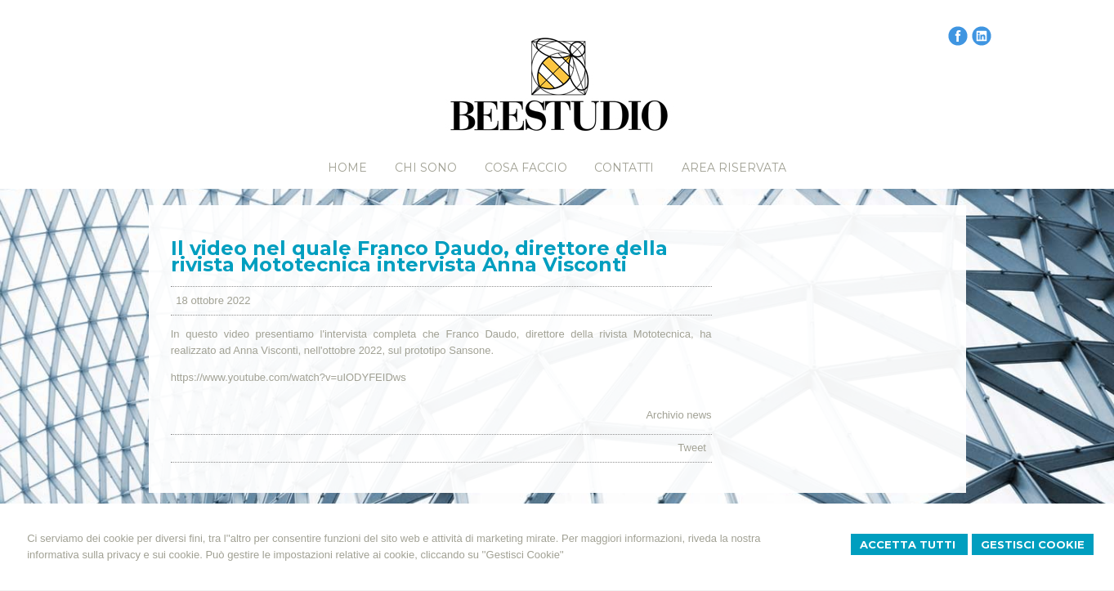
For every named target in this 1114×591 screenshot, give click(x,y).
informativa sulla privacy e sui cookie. (115, 554)
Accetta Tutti (909, 544)
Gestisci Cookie (1033, 544)
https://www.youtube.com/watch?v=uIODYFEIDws (288, 377)
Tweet (692, 447)
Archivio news (678, 415)
